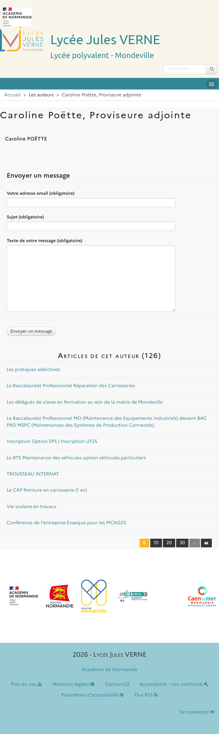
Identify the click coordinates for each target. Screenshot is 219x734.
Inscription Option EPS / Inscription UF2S (52, 441)
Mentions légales (73, 684)
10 (156, 543)
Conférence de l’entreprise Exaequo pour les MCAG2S (66, 523)
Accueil (12, 95)
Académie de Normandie (109, 670)
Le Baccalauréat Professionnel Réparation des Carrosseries (71, 386)
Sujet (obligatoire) (25, 217)
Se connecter (197, 712)
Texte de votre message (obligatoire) (44, 240)
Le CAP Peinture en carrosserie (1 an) (47, 490)
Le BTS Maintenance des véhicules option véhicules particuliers (76, 458)
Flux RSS (146, 695)
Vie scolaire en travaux (31, 507)
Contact (117, 684)
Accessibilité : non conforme (174, 684)
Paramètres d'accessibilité (92, 695)
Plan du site (26, 684)
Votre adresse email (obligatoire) (40, 193)
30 (182, 543)
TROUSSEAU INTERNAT (33, 474)
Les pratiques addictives (33, 369)
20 (169, 543)
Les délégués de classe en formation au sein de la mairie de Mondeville (85, 402)
